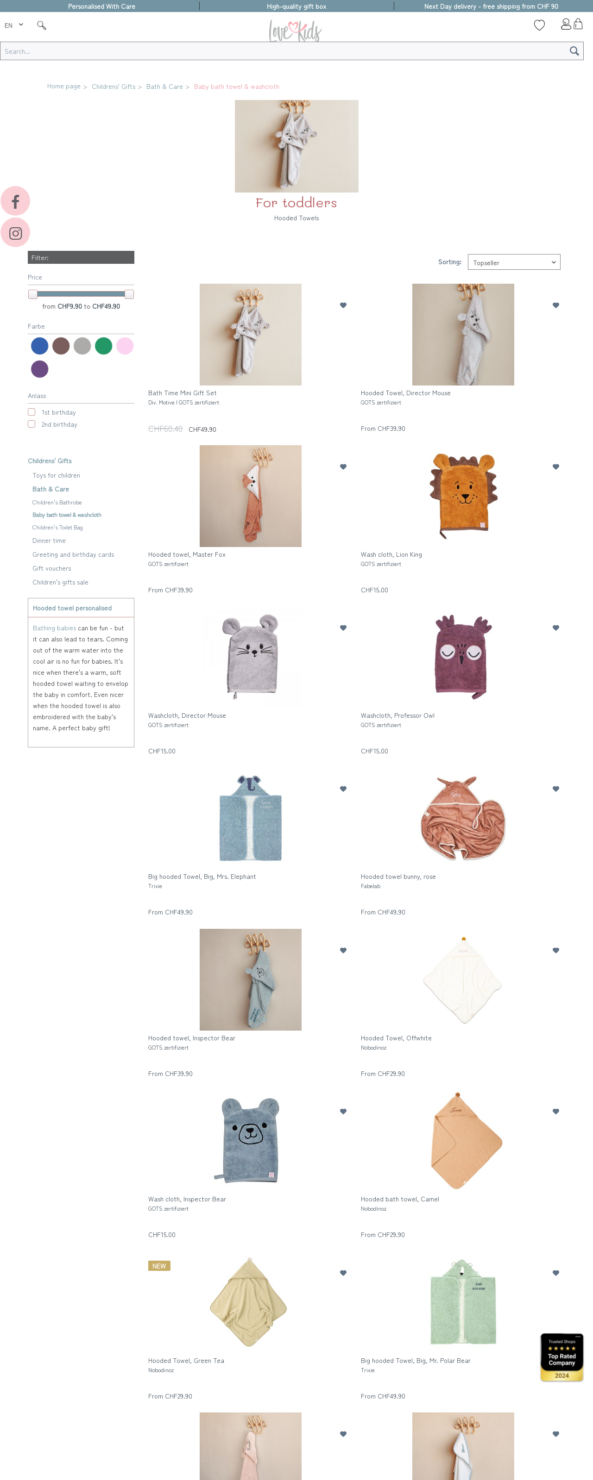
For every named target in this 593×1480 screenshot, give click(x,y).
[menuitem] (15, 23)
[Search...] (292, 51)
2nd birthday (59, 424)
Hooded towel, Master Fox (187, 558)
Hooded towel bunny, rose (398, 880)
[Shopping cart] (578, 26)
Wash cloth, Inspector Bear (187, 1203)
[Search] (574, 51)
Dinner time (49, 540)
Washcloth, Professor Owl (398, 719)
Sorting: (449, 261)
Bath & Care (50, 488)
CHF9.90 (70, 306)
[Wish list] (539, 25)
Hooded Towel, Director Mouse (406, 397)
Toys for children (56, 474)
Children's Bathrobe (57, 502)
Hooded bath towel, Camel (400, 1203)
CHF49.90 (106, 306)
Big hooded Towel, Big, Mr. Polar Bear (416, 1365)
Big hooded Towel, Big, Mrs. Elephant (202, 880)
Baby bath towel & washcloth (66, 514)
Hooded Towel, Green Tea (186, 1365)
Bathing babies (54, 627)
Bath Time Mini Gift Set (183, 397)
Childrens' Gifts (49, 460)
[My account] (558, 26)
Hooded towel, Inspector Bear (191, 1042)
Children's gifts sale (60, 581)
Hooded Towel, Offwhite (396, 1042)
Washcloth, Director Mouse (187, 719)
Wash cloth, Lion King (391, 558)
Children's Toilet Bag (57, 527)
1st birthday (59, 412)
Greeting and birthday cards (73, 554)
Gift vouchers (51, 567)
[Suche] (41, 25)
